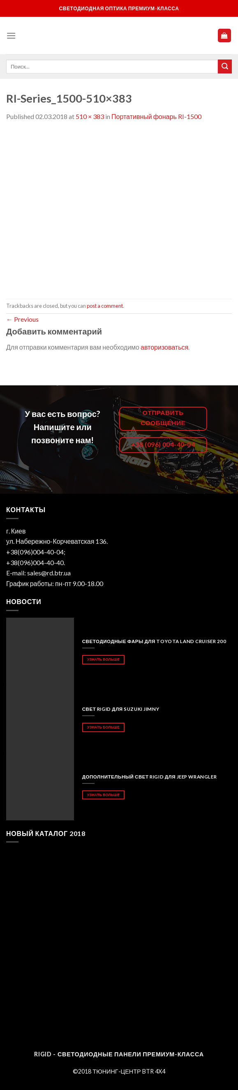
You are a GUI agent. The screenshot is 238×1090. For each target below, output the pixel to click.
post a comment (105, 305)
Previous (22, 319)
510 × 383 (90, 116)
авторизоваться (164, 347)
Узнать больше (103, 659)
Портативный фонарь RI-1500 (156, 116)
